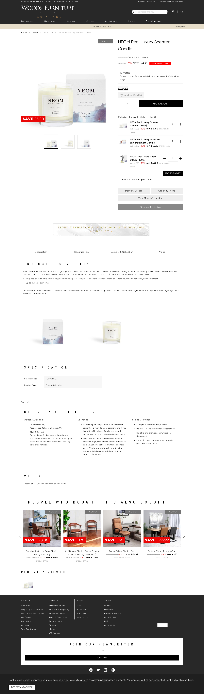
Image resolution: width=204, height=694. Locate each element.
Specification (81, 252)
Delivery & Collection (122, 252)
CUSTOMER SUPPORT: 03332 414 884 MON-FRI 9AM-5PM (159, 2)
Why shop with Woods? (32, 609)
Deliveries (109, 609)
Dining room (27, 21)
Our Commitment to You (32, 613)
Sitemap (53, 625)
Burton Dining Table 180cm (162, 551)
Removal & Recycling (59, 609)
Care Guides (110, 617)
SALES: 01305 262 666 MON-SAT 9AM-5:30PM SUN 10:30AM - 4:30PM (49, 2)
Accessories (110, 21)
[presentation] (20, 536)
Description (41, 252)
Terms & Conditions (58, 617)
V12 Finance (54, 633)
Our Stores (26, 617)
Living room (49, 21)
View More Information (150, 198)
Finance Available (150, 207)
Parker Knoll (82, 609)
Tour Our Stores (28, 629)
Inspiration (26, 621)
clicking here (186, 680)
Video (162, 252)
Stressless (81, 613)
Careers (25, 625)
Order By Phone (166, 191)
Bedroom (71, 21)
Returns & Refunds (112, 613)
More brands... (83, 617)
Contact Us (109, 625)
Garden (90, 21)
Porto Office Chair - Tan (122, 551)
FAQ (106, 621)
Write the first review (138, 57)
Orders (107, 606)
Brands (131, 21)
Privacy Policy (55, 621)
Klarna (52, 629)
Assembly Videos (57, 606)
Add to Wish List (131, 95)
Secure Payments (57, 613)
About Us (25, 606)
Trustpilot (180, 27)
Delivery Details (133, 191)
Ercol (79, 606)
